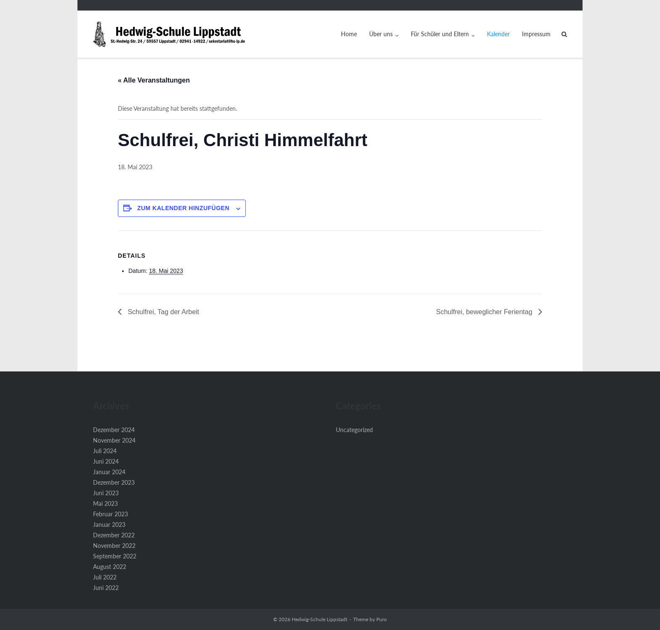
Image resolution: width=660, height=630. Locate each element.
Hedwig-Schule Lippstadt (319, 619)
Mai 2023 (105, 503)
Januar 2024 (109, 471)
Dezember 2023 (114, 482)
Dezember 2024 (114, 429)
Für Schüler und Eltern (440, 33)
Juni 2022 (106, 587)
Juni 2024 (106, 461)
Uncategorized (354, 429)
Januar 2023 (109, 524)
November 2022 (114, 545)
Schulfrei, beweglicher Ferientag (485, 311)
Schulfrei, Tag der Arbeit (162, 311)
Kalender (498, 33)
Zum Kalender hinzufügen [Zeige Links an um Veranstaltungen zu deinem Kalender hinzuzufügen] (183, 208)
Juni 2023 (106, 493)
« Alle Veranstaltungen (154, 80)
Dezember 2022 (114, 535)
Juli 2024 (105, 450)
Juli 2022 (105, 577)
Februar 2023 (110, 514)
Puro (381, 619)
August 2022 (109, 566)
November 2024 (114, 440)
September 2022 (114, 556)
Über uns (381, 33)
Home (349, 33)
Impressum (536, 33)
